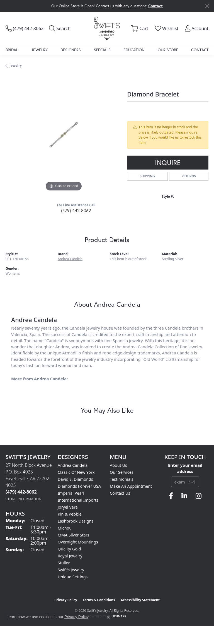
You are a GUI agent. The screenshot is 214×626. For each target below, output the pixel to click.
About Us (118, 465)
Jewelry (39, 49)
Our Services (121, 472)
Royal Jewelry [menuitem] (70, 556)
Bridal (12, 49)
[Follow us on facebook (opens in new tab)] (171, 496)
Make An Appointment (131, 486)
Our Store (168, 49)
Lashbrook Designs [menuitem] (76, 521)
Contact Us (120, 493)
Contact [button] (155, 5)
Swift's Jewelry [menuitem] (71, 569)
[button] (59, 28)
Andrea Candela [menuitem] (72, 465)
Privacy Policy (65, 600)
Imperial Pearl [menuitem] (71, 493)
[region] (63, 135)
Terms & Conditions (99, 600)
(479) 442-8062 (76, 210)
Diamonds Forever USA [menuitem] (79, 486)
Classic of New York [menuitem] (76, 472)
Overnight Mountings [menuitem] (78, 542)
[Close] (207, 6)
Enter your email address (185, 468)
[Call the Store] (21, 492)
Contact (199, 49)
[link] (24, 28)
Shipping (147, 176)
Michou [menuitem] (65, 528)
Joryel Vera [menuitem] (68, 507)
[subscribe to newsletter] (191, 482)
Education (134, 49)
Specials (102, 49)
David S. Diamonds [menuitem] (75, 479)
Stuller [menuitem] (64, 562)
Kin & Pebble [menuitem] (70, 514)
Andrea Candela (70, 259)
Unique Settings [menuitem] (72, 576)
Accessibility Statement (140, 600)
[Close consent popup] (108, 617)
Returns (189, 176)
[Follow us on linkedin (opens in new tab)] (184, 496)
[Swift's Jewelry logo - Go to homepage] (107, 28)
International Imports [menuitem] (78, 500)
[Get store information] (24, 499)
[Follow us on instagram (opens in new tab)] (198, 496)
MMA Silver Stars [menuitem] (73, 535)
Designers (70, 49)
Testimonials (121, 479)
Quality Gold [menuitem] (69, 549)
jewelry (15, 65)
